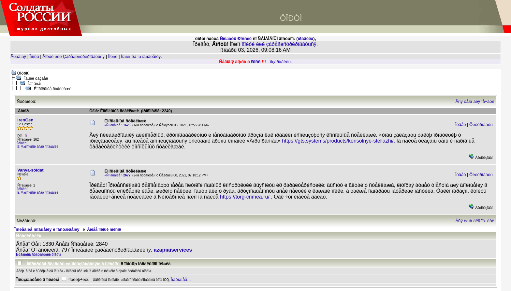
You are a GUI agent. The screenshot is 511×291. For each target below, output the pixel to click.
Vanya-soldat (30, 170)
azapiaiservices (173, 250)
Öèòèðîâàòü (481, 124)
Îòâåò (460, 124)
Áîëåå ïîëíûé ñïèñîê (104, 229)
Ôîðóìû (23, 73)
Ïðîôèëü (22, 143)
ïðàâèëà (306, 38)
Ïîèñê (113, 56)
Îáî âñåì (34, 83)
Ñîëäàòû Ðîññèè (236, 38)
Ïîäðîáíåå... (181, 279)
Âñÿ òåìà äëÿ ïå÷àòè (474, 101)
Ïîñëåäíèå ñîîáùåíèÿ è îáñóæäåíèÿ (46, 229)
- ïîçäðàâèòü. (279, 61)
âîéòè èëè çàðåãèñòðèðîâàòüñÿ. (279, 44)
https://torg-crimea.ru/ (245, 197)
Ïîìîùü (34, 56)
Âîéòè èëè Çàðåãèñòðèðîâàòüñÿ (73, 56)
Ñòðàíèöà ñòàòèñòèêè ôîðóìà (38, 254)
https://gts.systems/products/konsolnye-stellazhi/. (338, 141)
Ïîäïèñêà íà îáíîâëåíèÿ (141, 56)
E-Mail (21, 146)
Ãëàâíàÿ (18, 56)
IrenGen (25, 120)
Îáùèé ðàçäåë (36, 78)
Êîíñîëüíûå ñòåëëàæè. (53, 89)
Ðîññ (256, 61)
